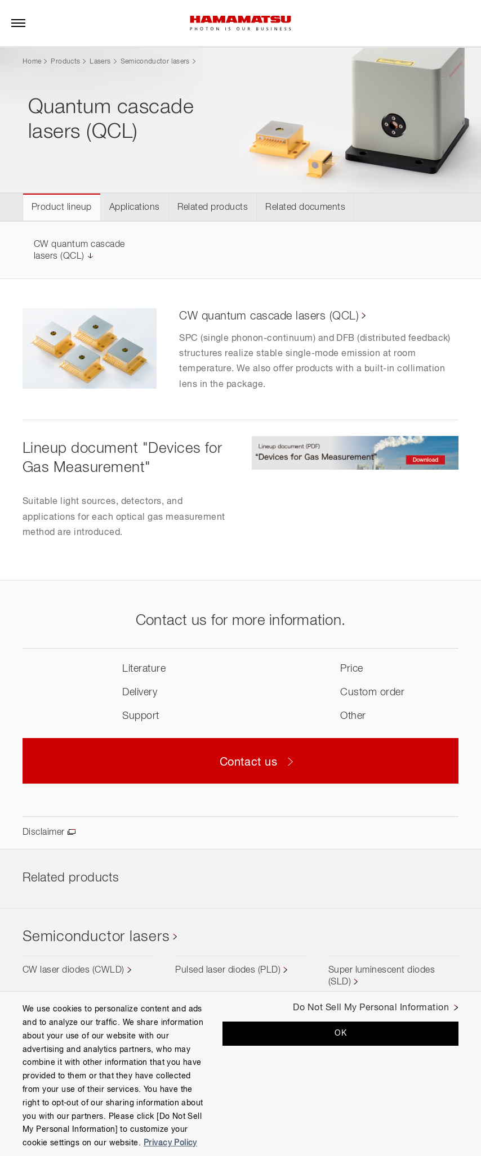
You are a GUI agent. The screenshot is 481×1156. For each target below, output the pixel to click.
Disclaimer (44, 832)
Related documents (305, 207)
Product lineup (62, 207)
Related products (212, 207)
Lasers (100, 62)
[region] (240, 1073)
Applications (134, 207)
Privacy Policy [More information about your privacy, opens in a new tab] (170, 1143)
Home (32, 62)
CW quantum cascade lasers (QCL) (269, 316)
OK (340, 1033)
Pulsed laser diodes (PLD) (227, 970)
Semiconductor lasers (155, 62)
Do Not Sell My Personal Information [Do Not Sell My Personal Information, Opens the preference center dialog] (371, 1008)
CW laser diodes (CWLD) (73, 970)
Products (65, 62)
